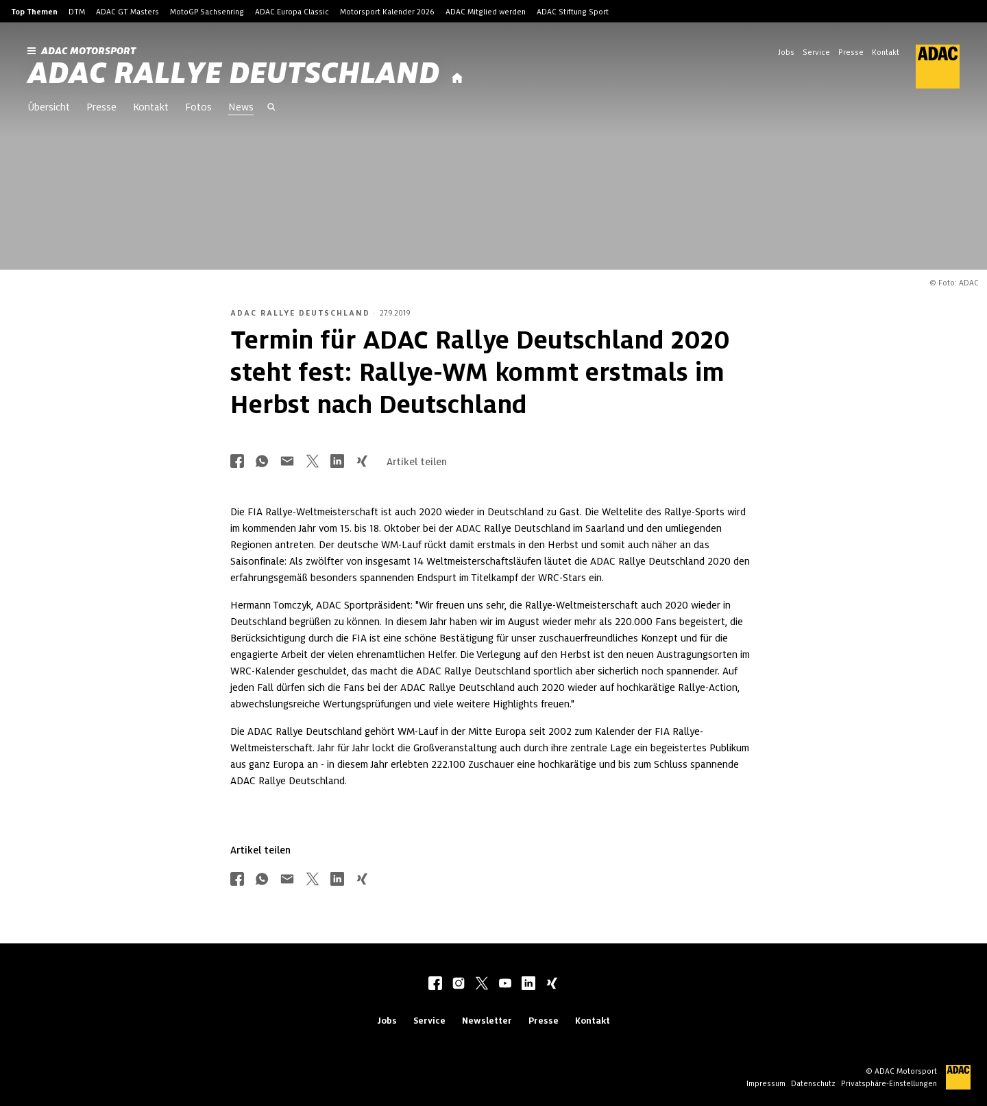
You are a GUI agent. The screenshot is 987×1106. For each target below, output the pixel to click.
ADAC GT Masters (127, 11)
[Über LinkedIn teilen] (337, 462)
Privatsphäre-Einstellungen (889, 1083)
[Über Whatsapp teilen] (262, 462)
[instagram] (458, 984)
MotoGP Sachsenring (207, 11)
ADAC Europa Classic (292, 11)
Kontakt (885, 52)
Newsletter (487, 1020)
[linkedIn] (528, 984)
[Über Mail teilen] (287, 462)
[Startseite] (457, 78)
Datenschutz (813, 1083)
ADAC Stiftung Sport (573, 11)
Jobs (786, 52)
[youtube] (505, 984)
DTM (77, 11)
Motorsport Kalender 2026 (387, 11)
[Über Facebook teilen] (237, 462)
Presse (851, 52)
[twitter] (482, 984)
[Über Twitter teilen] (312, 462)
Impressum (765, 1083)
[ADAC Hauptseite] (929, 67)
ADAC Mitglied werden (486, 11)
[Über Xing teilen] (362, 462)
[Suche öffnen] (271, 108)
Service (816, 52)
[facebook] (435, 984)
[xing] (552, 984)
